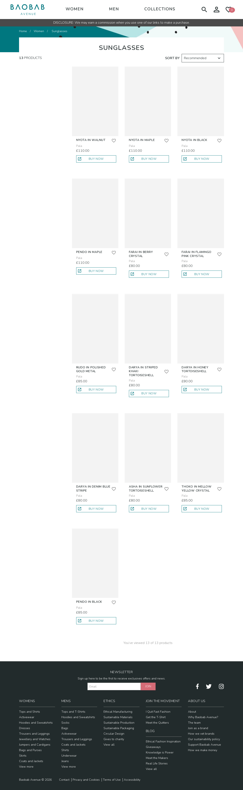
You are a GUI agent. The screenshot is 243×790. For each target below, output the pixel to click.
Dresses (24, 728)
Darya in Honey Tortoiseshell (195, 369)
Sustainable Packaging (119, 728)
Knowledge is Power (160, 752)
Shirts (65, 750)
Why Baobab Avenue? (203, 717)
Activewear (26, 717)
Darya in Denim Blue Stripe (93, 489)
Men (114, 9)
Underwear (69, 756)
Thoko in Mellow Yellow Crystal (196, 489)
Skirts (22, 756)
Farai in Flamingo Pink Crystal (196, 254)
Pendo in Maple (89, 252)
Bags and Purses (30, 750)
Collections (159, 9)
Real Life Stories (157, 763)
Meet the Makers (157, 758)
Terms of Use (112, 780)
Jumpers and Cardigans (34, 745)
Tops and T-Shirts (73, 712)
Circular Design (114, 734)
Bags (64, 728)
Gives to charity (114, 739)
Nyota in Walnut (91, 140)
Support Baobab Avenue (204, 745)
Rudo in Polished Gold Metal (91, 369)
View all (109, 745)
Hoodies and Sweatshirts (36, 723)
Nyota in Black (194, 140)
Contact (64, 780)
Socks (65, 723)
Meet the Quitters (157, 723)
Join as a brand (198, 728)
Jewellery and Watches (34, 739)
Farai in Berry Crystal (141, 254)
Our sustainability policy (204, 739)
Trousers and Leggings (34, 734)
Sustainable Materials (118, 717)
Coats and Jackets (31, 761)
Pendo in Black (89, 602)
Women (75, 9)
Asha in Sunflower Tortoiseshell (146, 489)
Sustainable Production (119, 723)
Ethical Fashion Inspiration (163, 741)
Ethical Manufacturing (118, 712)
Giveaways (153, 747)
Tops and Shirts (29, 712)
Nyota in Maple (142, 140)
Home (23, 31)
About (192, 712)
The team (194, 723)
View (26, 767)
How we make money (202, 750)
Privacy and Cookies (86, 780)
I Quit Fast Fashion (158, 712)
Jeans (65, 761)
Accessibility (132, 780)
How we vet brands (201, 734)
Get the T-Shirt (156, 717)
